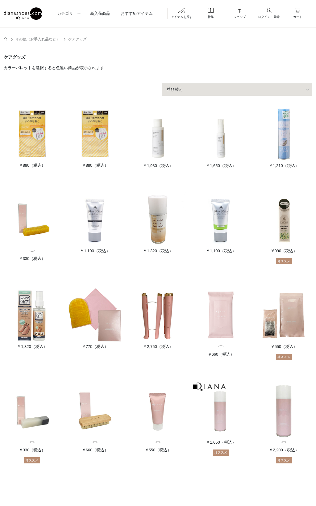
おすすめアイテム (137, 13)
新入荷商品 (100, 13)
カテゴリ (65, 13)
